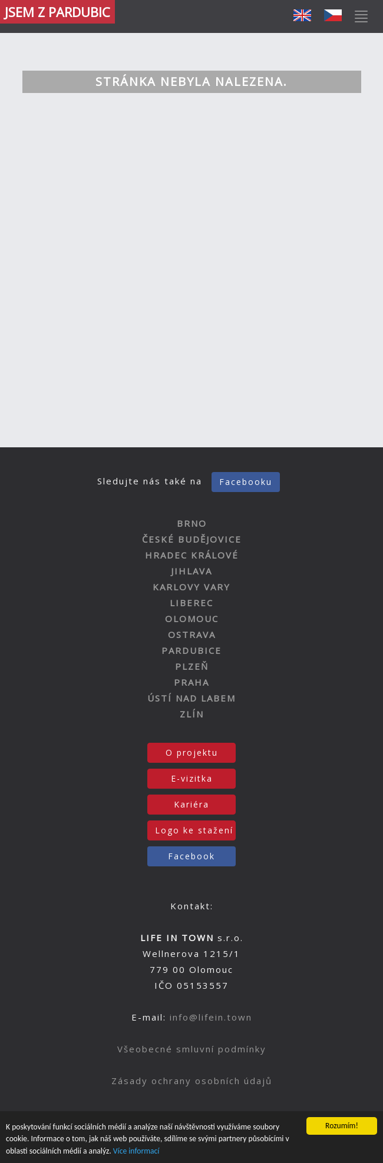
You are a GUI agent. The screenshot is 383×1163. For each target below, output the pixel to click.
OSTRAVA (192, 634)
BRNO (192, 523)
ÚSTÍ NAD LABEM (191, 698)
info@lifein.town (211, 1017)
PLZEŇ (192, 666)
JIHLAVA (191, 571)
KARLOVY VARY (191, 587)
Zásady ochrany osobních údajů (191, 1080)
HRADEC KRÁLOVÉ (192, 555)
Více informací (136, 1151)
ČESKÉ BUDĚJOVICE (192, 539)
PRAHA (191, 682)
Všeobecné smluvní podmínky (191, 1049)
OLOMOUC (192, 618)
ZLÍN (192, 714)
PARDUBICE (191, 650)
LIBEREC (191, 603)
